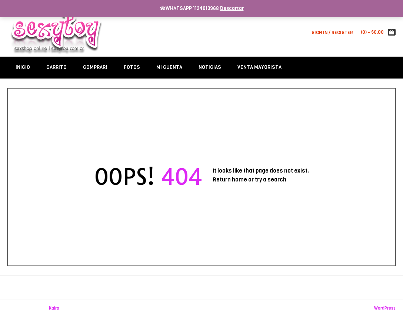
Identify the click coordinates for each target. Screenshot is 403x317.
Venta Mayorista (259, 67)
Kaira (54, 308)
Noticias (210, 67)
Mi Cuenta (169, 67)
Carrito (56, 67)
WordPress (385, 308)
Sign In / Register (332, 32)
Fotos (132, 67)
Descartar (232, 8)
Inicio (23, 67)
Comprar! (95, 67)
